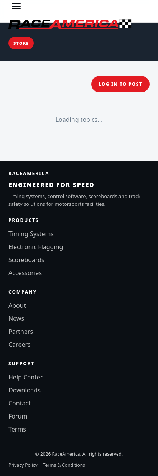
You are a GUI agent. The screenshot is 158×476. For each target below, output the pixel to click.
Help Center (25, 377)
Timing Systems (31, 234)
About (17, 305)
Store (21, 43)
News (16, 318)
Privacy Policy (23, 465)
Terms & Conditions (64, 465)
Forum (17, 416)
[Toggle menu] (16, 6)
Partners (20, 331)
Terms (17, 429)
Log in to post (120, 84)
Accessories (25, 273)
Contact (19, 403)
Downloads (24, 390)
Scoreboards (26, 260)
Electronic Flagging (35, 247)
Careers (19, 344)
